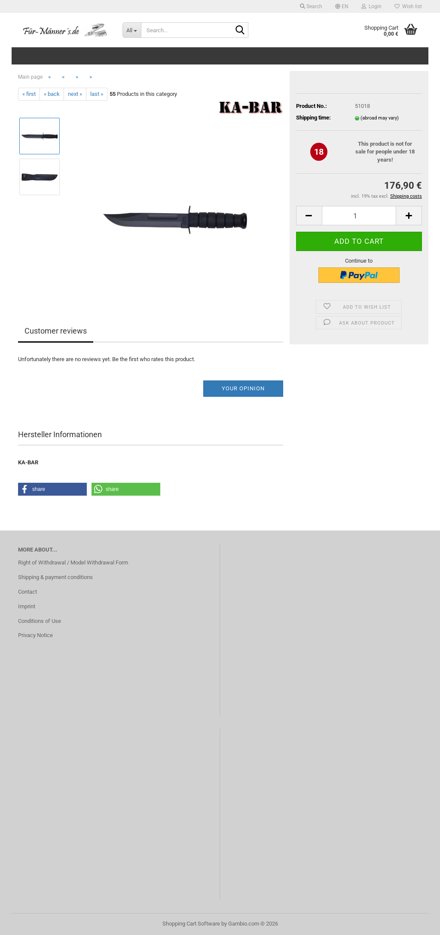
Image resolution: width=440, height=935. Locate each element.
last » (96, 94)
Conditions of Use (39, 621)
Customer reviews (55, 330)
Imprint (26, 606)
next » (75, 94)
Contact (27, 592)
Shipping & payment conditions (55, 577)
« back (52, 94)
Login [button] (371, 6)
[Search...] (131, 30)
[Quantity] (359, 215)
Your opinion (243, 388)
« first (29, 94)
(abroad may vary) (380, 118)
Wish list (408, 6)
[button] (342, 6)
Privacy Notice (35, 635)
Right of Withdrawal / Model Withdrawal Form (73, 562)
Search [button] (311, 6)
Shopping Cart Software (191, 923)
